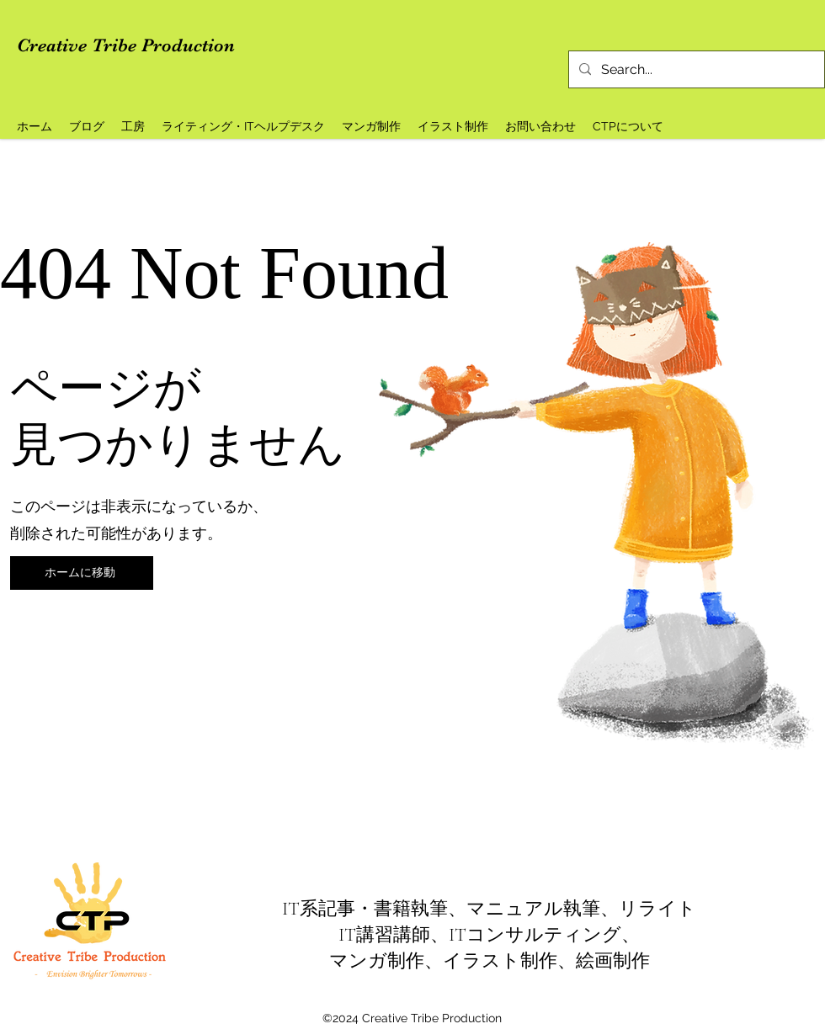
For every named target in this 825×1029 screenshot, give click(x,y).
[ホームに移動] (81, 573)
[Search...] (695, 69)
